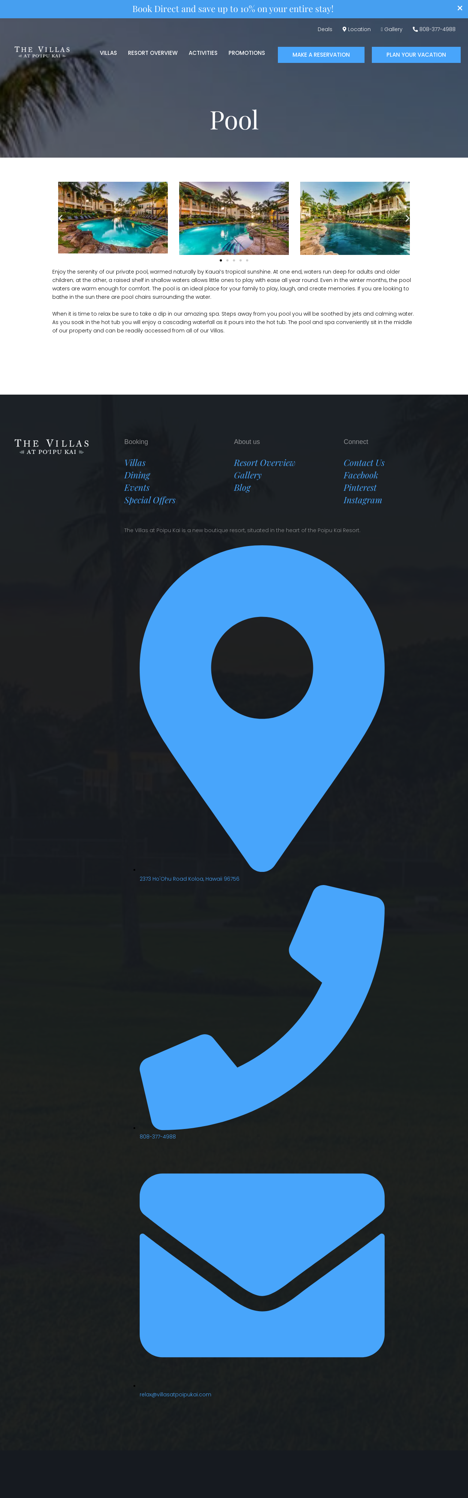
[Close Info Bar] (460, 9)
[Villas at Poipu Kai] (42, 51)
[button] (321, 55)
